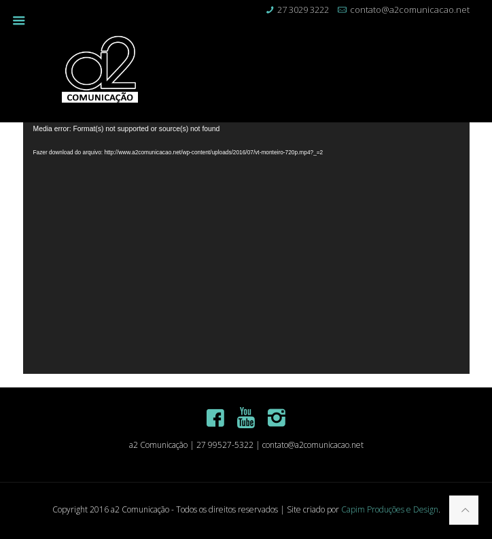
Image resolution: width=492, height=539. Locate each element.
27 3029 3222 (303, 9)
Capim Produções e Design (389, 509)
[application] (246, 248)
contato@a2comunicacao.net (410, 9)
